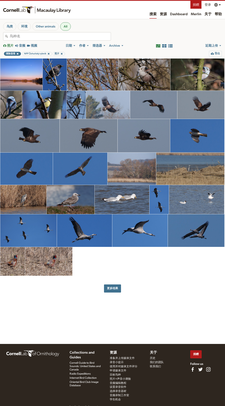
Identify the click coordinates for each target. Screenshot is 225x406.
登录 (208, 4)
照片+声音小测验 (120, 379)
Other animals (45, 26)
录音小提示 (117, 362)
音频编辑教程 (118, 383)
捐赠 (196, 4)
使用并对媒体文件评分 (123, 366)
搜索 (153, 14)
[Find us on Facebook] (192, 369)
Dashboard (179, 14)
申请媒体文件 (118, 370)
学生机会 (115, 399)
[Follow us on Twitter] (200, 369)
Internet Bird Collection (83, 378)
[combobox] (60, 36)
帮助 (218, 14)
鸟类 (10, 26)
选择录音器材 (118, 391)
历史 (152, 358)
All (65, 26)
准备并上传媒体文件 (122, 358)
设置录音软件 (118, 387)
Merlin (196, 14)
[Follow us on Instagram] (208, 369)
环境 (24, 26)
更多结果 (112, 288)
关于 (208, 14)
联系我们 (155, 366)
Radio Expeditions (80, 373)
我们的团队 (157, 362)
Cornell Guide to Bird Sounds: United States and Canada (85, 366)
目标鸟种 (115, 374)
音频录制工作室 (119, 395)
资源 (163, 14)
